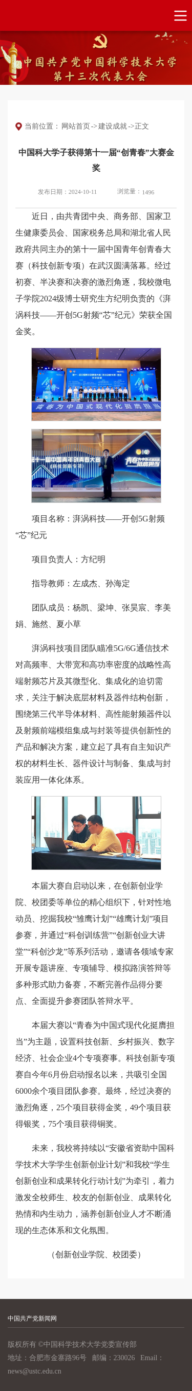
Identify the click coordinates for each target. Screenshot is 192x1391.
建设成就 (112, 126)
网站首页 (75, 126)
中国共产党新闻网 (32, 1318)
